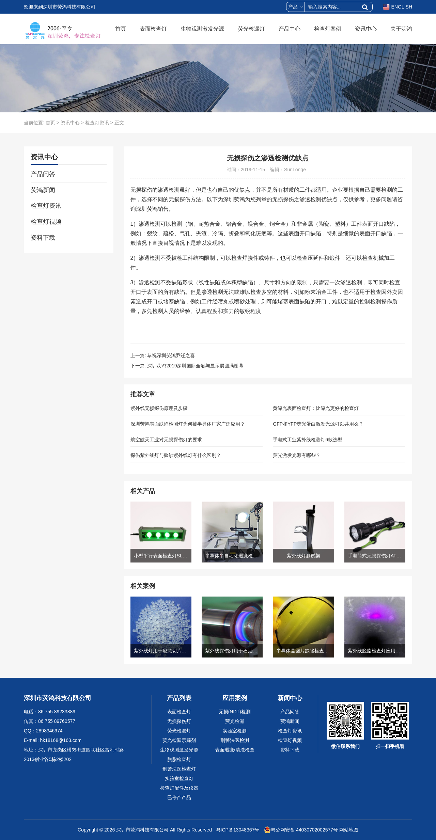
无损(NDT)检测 (235, 711)
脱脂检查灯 (179, 759)
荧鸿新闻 (43, 190)
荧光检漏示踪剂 (179, 740)
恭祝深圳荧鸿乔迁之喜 (171, 355)
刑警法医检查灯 (179, 769)
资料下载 (43, 237)
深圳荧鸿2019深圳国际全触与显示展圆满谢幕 (195, 365)
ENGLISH (397, 7)
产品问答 (43, 174)
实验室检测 (235, 730)
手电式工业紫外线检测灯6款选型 (307, 439)
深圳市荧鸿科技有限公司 (142, 830)
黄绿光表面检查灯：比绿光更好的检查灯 (316, 408)
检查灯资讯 (97, 122)
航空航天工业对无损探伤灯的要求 (166, 439)
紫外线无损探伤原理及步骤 (159, 408)
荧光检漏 (234, 721)
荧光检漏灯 (251, 29)
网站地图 (348, 830)
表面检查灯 (153, 29)
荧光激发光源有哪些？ (297, 455)
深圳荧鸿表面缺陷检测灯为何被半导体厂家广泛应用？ (187, 424)
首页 (120, 29)
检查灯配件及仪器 (179, 788)
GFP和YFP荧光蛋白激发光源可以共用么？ (318, 424)
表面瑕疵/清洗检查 (234, 749)
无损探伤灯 (179, 721)
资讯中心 (366, 29)
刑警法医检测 (234, 740)
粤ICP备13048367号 (237, 830)
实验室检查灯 (179, 778)
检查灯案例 (327, 29)
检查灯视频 (46, 221)
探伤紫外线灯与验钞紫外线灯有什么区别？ (175, 455)
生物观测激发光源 (202, 29)
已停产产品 (179, 797)
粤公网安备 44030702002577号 (301, 830)
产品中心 (289, 29)
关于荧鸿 (401, 29)
